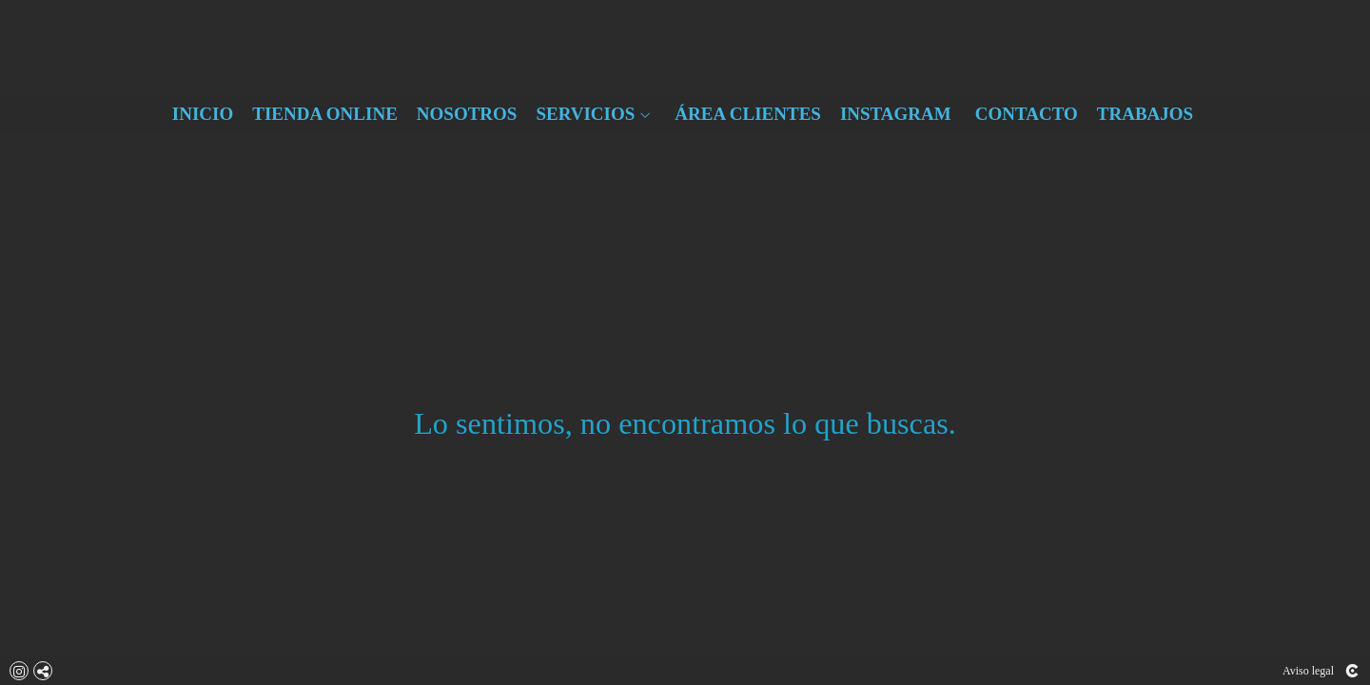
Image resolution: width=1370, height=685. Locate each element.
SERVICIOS (585, 114)
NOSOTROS (467, 114)
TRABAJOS (1145, 114)
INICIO (202, 114)
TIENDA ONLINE (325, 114)
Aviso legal (1308, 670)
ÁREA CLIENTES (748, 114)
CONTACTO (1026, 114)
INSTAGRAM (895, 114)
